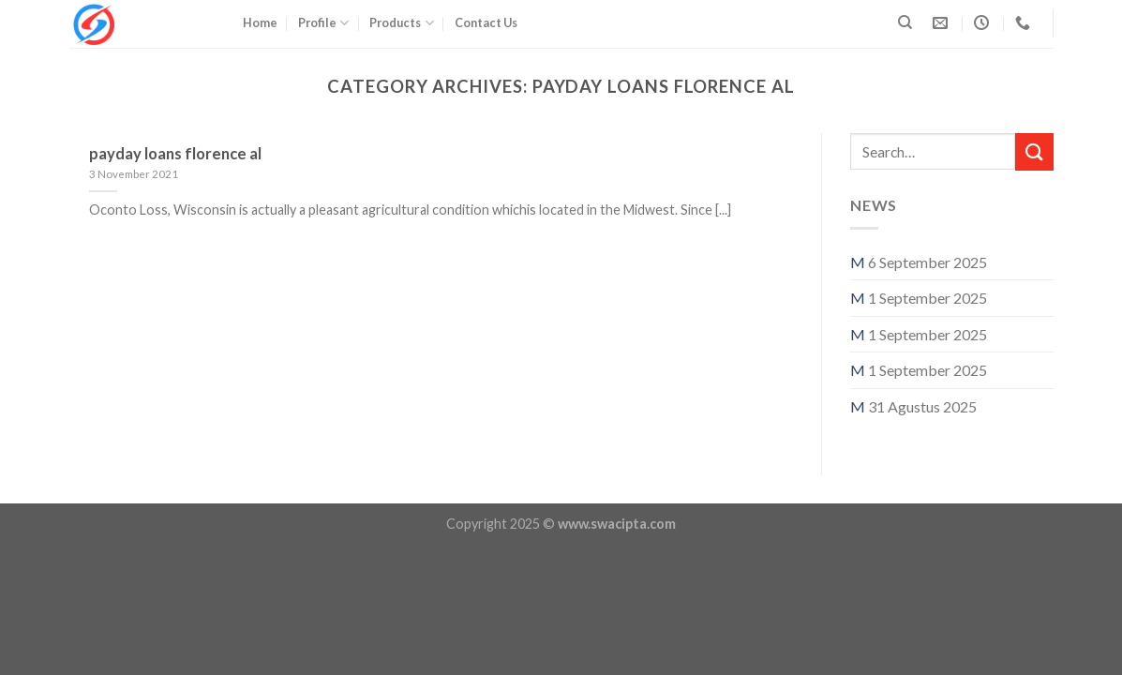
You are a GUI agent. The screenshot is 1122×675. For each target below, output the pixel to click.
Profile (323, 23)
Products (401, 23)
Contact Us (486, 22)
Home (260, 22)
